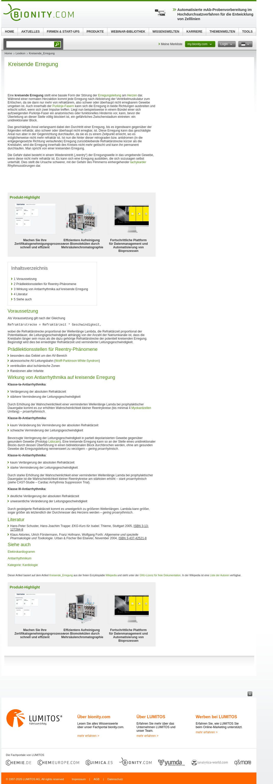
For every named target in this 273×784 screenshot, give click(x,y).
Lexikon (20, 53)
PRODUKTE (95, 31)
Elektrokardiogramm (21, 552)
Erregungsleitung (109, 95)
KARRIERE (195, 31)
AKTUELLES (30, 31)
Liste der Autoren (219, 575)
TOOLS (247, 31)
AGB (97, 779)
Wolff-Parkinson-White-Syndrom (77, 361)
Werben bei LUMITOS (216, 717)
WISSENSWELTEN (165, 31)
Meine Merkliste (171, 44)
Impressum (78, 779)
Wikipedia (111, 575)
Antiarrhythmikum (19, 558)
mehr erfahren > (88, 736)
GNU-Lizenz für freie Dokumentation (160, 575)
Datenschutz (115, 779)
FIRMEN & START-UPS (63, 31)
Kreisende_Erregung (61, 575)
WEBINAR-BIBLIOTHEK (128, 31)
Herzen (132, 95)
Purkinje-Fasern (63, 106)
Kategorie (14, 565)
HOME (9, 31)
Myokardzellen (141, 408)
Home (8, 53)
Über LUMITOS (150, 717)
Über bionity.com (93, 717)
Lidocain (54, 441)
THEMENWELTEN (222, 31)
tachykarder (138, 162)
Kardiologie (30, 565)
